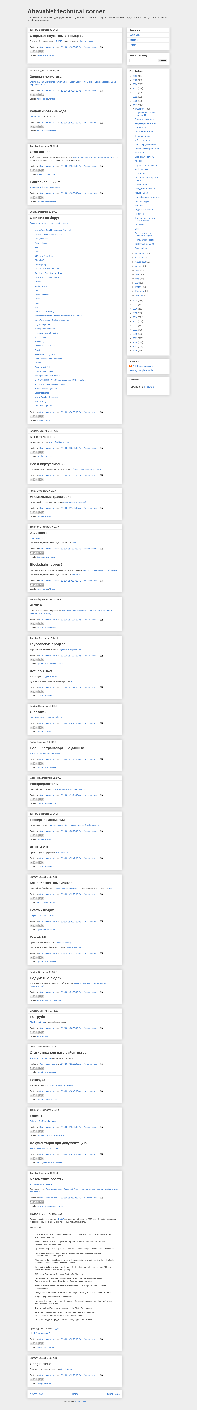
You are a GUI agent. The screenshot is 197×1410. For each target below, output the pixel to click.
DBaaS (38, 281)
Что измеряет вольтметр (41, 1184)
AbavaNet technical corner (66, 11)
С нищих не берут (44, 218)
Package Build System (45, 354)
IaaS (37, 307)
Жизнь (40, 420)
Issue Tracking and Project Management (53, 320)
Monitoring (39, 341)
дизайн (40, 456)
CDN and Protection (44, 256)
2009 (135, 338)
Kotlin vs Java (41, 671)
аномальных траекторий (74, 502)
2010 (135, 334)
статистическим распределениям (70, 789)
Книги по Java (36, 538)
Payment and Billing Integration (49, 359)
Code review (35, 116)
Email (37, 298)
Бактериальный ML (46, 182)
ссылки (40, 131)
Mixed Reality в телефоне (60, 442)
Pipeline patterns (37, 1022)
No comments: (90, 47)
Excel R (36, 1116)
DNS (37, 290)
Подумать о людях (45, 978)
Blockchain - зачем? (46, 564)
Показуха (37, 1080)
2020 (135, 101)
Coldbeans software (143, 366)
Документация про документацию (58, 1143)
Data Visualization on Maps (47, 277)
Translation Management (46, 388)
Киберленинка (86, 41)
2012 (135, 325)
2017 (135, 304)
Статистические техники (41, 1058)
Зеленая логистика (45, 76)
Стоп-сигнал (40, 152)
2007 (135, 346)
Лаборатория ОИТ (42, 1333)
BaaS (37, 251)
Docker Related (42, 294)
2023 (135, 88)
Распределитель (44, 784)
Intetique (133, 40)
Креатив (51, 174)
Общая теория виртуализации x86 (87, 469)
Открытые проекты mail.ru (42, 915)
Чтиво (52, 55)
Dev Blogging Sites (43, 406)
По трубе (37, 1017)
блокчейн (76, 575)
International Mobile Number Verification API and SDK (58, 316)
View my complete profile (141, 370)
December (140, 109)
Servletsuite (135, 35)
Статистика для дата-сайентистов (58, 1052)
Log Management (42, 324)
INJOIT (59, 41)
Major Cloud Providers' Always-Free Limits (53, 230)
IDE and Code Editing (44, 311)
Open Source (43, 929)
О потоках (38, 712)
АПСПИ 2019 (40, 847)
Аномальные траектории (51, 497)
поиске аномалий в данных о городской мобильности (74, 825)
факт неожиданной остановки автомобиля (92, 157)
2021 (135, 97)
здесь (57, 1328)
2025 (135, 80)
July (137, 270)
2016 (135, 309)
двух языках (51, 676)
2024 (135, 84)
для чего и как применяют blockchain (100, 570)
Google (40, 1383)
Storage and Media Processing (48, 376)
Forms (38, 303)
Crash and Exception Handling (48, 273)
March (138, 287)
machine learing (64, 942)
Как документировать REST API (44, 1148)
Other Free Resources (45, 346)
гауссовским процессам (70, 649)
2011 (135, 330)
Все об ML (38, 937)
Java (74, 543)
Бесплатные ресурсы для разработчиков (49, 223)
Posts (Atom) (81, 1402)
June (137, 274)
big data (40, 201)
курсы (39, 902)
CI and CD (39, 260)
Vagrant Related (42, 393)
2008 (135, 342)
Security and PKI (42, 367)
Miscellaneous (41, 337)
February (139, 291)
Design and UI (41, 286)
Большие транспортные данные (57, 748)
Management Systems (45, 328)
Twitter (132, 45)
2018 (135, 300)
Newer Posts (36, 1394)
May (137, 278)
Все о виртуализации (48, 464)
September (140, 262)
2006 (135, 350)
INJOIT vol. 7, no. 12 (46, 1214)
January (139, 295)
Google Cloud (66, 1369)
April (137, 283)
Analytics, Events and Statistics (49, 234)
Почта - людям (42, 910)
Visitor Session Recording (46, 397)
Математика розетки (47, 1179)
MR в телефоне (42, 437)
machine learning (73, 947)
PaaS (37, 350)
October (139, 257)
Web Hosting (40, 401)
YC (72, 681)
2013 (135, 321)
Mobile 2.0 (41, 174)
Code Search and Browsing (47, 269)
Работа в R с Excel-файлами (43, 1121)
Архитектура (42, 1000)
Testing (38, 247)
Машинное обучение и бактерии (45, 187)
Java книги (39, 533)
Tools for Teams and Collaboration (50, 384)
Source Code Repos (44, 371)
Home (75, 1394)
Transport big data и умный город (45, 753)
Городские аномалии (47, 820)
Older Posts (113, 1394)
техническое (42, 55)
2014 (135, 317)
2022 (135, 92)
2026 (135, 76)
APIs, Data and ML (43, 239)
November (140, 253)
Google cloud (40, 1364)
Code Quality (40, 264)
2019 (135, 105)
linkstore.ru (149, 387)
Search (38, 363)
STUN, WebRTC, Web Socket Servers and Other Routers (60, 380)
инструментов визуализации (60, 1085)
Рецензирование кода (48, 111)
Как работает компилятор (51, 883)
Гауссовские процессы (49, 644)
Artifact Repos (41, 243)
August (138, 266)
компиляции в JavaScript (66, 888)
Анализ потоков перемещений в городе (48, 717)
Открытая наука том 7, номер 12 (56, 36)
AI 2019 (36, 605)
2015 (135, 313)
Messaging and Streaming (46, 333)
